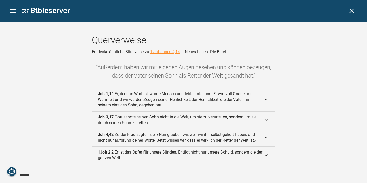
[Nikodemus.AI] (11, 171)
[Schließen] (352, 11)
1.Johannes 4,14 (165, 51)
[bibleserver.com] (46, 11)
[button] (13, 11)
